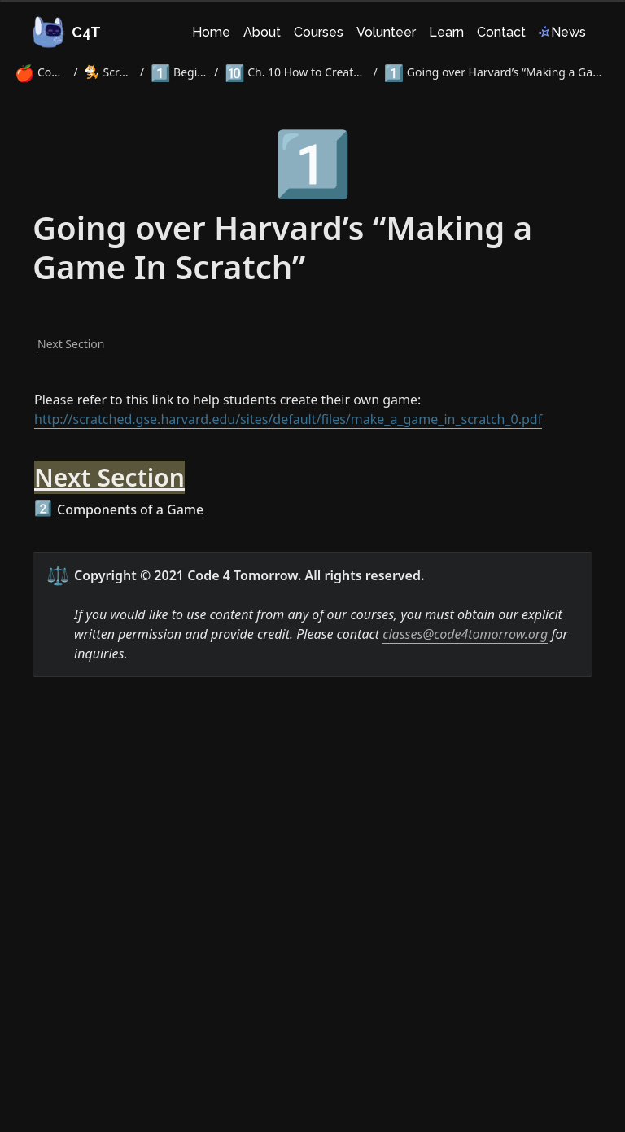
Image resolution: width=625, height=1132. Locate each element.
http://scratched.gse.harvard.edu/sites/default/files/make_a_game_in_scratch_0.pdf (288, 419)
